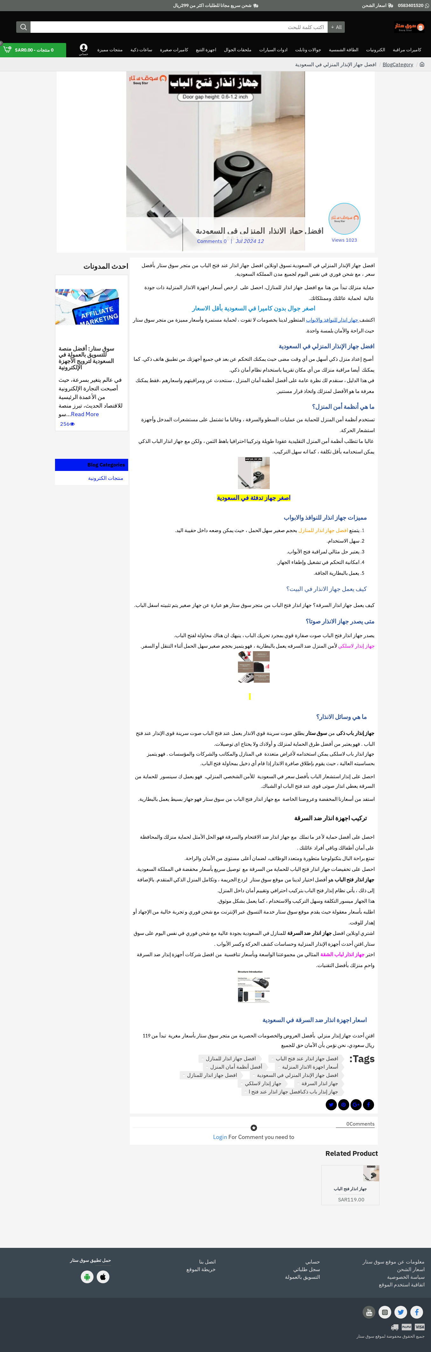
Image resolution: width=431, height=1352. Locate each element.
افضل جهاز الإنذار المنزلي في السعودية (297, 1075)
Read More (85, 414)
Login (220, 1137)
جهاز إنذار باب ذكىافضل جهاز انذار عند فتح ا (293, 1091)
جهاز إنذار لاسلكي (263, 1083)
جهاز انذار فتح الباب (350, 1189)
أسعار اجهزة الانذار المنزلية (310, 1067)
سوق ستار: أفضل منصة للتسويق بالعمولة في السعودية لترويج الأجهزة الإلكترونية (86, 358)
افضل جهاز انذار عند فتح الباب (307, 1058)
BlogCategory (398, 64)
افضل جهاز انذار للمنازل (231, 1058)
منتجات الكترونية (105, 478)
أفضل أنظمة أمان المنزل (236, 1067)
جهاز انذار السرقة (320, 1083)
